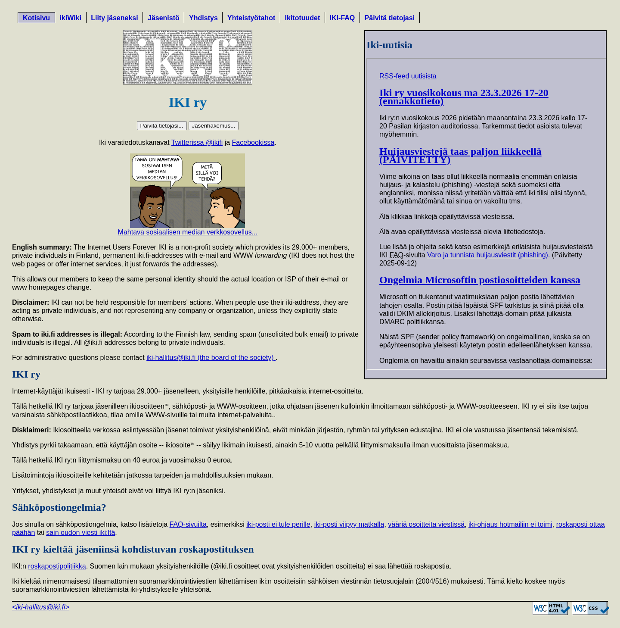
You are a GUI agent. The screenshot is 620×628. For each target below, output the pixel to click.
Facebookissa (253, 142)
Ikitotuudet (302, 18)
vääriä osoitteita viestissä (426, 524)
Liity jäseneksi (114, 18)
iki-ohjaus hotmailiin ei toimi (510, 524)
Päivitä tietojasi (390, 18)
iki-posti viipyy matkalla (349, 524)
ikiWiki (70, 18)
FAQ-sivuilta (188, 524)
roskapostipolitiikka (57, 566)
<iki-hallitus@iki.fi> (40, 607)
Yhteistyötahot (251, 18)
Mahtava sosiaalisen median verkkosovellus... (188, 232)
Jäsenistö (164, 18)
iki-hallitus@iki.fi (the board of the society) (211, 357)
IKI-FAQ (342, 18)
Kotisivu (36, 18)
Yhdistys (203, 18)
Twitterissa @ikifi (197, 142)
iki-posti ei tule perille (278, 524)
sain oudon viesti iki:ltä (80, 532)
